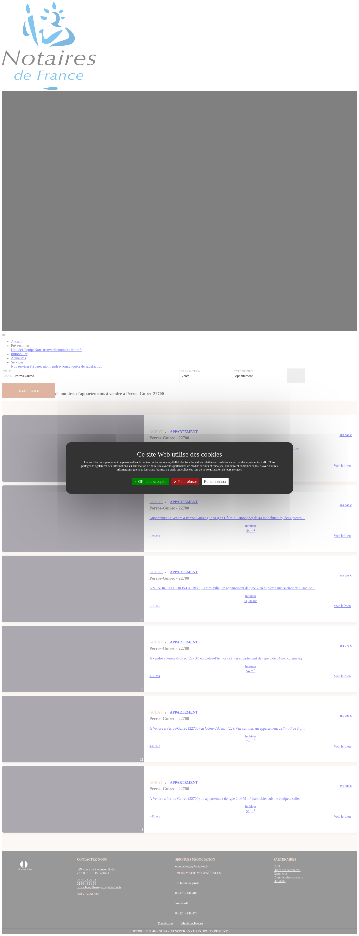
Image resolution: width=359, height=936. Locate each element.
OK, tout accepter (150, 482)
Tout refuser (185, 482)
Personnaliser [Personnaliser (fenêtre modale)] (215, 482)
